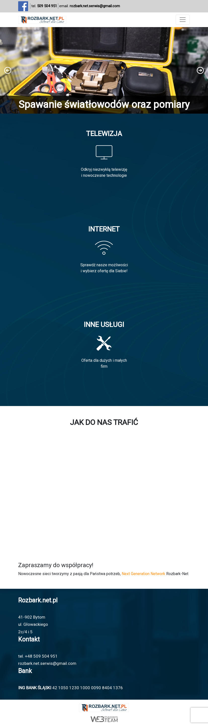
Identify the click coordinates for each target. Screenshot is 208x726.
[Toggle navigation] (183, 20)
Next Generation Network (143, 573)
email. (89, 6)
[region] (104, 70)
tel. (44, 6)
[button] (104, 70)
